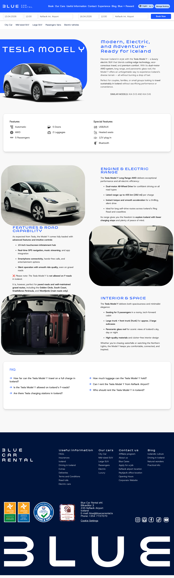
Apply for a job (126, 465)
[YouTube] (166, 519)
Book (51, 6)
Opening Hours (126, 476)
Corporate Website (128, 480)
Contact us (129, 450)
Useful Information (77, 6)
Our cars (105, 450)
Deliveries (63, 472)
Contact (92, 6)
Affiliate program (127, 453)
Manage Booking (162, 6)
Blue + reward (126, 6)
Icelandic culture (156, 453)
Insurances (64, 457)
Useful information (76, 450)
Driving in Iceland (67, 465)
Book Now (161, 16)
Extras (62, 469)
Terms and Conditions (69, 476)
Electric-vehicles (71, 24)
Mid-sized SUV (22, 24)
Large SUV (37, 24)
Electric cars (65, 484)
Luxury (101, 472)
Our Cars (60, 6)
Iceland (62, 461)
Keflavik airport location (130, 469)
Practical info (154, 465)
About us (123, 457)
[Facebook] (151, 519)
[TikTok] (158, 519)
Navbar (17, 6)
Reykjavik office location (130, 472)
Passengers (104, 465)
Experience (104, 6)
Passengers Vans (53, 24)
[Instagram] (137, 519)
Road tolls (63, 480)
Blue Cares (124, 461)
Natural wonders (156, 461)
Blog (114, 6)
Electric (102, 469)
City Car (8, 24)
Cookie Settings (89, 520)
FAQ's (61, 453)
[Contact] (144, 519)
